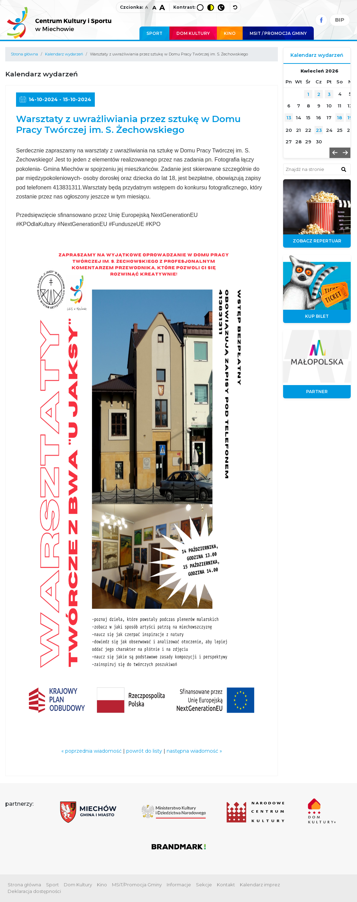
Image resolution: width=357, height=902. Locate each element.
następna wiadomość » (194, 751)
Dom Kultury (193, 33)
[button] (334, 153)
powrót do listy (144, 751)
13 (289, 117)
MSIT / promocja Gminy (278, 33)
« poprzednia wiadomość (91, 751)
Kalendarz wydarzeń (64, 54)
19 (350, 117)
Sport (154, 33)
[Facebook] (321, 20)
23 (319, 130)
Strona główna (24, 54)
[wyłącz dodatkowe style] (235, 7)
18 (339, 117)
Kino (230, 33)
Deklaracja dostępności (34, 891)
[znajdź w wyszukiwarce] (344, 169)
